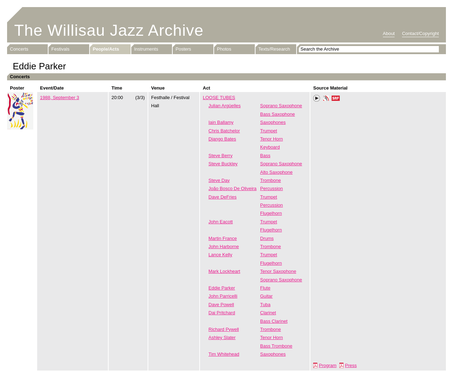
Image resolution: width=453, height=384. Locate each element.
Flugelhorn (271, 213)
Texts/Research (274, 49)
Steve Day (219, 180)
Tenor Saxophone (278, 271)
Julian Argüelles (224, 105)
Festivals (60, 49)
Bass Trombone (276, 346)
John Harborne (223, 246)
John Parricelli (222, 296)
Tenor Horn (271, 139)
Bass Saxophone (277, 114)
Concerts (19, 49)
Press (351, 365)
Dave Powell (221, 304)
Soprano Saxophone (281, 105)
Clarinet (268, 312)
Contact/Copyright (420, 33)
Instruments (146, 49)
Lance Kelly (220, 254)
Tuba (265, 304)
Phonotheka (326, 99)
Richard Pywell (223, 329)
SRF (336, 99)
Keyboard (270, 147)
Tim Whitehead (223, 354)
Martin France (222, 238)
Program (328, 365)
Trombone (270, 180)
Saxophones (273, 122)
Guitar (266, 296)
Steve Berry (220, 155)
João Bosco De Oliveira (232, 188)
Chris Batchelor (224, 130)
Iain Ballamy (221, 122)
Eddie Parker (221, 288)
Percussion (271, 188)
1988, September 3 (59, 97)
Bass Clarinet (273, 321)
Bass (265, 155)
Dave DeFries (222, 197)
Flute (265, 288)
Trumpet (268, 130)
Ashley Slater (222, 337)
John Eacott (220, 221)
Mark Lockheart (224, 271)
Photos (224, 49)
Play (316, 98)
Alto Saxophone (276, 172)
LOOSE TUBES (219, 97)
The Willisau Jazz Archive (108, 30)
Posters (183, 49)
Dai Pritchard (221, 312)
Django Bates (222, 139)
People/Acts (106, 49)
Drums (267, 238)
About (389, 33)
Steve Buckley (222, 163)
